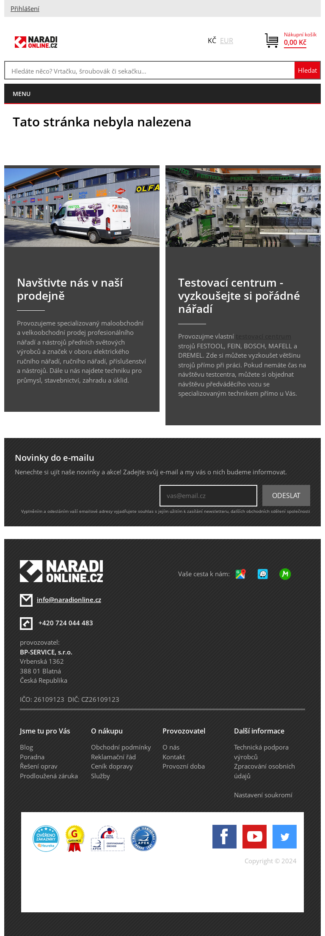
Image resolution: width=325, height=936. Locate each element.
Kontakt (173, 757)
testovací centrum (263, 336)
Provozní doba (183, 766)
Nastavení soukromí (263, 795)
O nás (170, 747)
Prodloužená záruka (49, 776)
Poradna (32, 757)
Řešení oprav (39, 766)
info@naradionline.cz (69, 599)
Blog (26, 747)
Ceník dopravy (112, 766)
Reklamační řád (113, 757)
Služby (100, 776)
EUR (226, 40)
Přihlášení (25, 8)
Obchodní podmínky (121, 747)
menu (21, 94)
